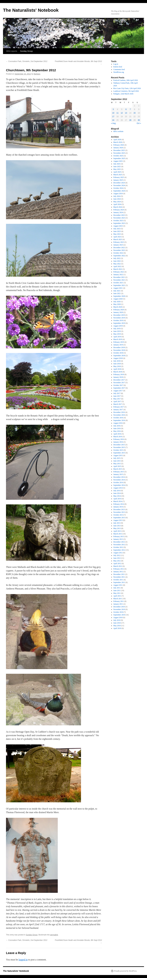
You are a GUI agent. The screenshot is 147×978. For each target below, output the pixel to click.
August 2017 (118, 391)
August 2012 (118, 553)
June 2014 (117, 493)
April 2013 (117, 531)
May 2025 (117, 169)
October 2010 (118, 612)
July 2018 (116, 361)
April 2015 (117, 466)
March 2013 (117, 534)
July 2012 (116, 555)
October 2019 (118, 320)
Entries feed (117, 67)
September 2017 (119, 388)
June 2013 (117, 526)
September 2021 (119, 285)
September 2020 (119, 296)
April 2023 (117, 237)
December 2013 (119, 509)
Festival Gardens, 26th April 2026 (125, 80)
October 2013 (118, 515)
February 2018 (118, 374)
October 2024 (118, 188)
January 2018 (118, 377)
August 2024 (118, 193)
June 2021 (117, 293)
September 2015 (119, 453)
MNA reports (11, 51)
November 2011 (119, 577)
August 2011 (118, 585)
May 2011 (117, 593)
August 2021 (118, 288)
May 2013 (117, 528)
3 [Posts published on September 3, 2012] (113, 109)
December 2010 (119, 607)
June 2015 (117, 461)
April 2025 (117, 172)
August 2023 (118, 226)
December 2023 (119, 215)
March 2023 (117, 239)
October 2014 (118, 482)
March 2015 (117, 469)
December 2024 (119, 183)
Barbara (37, 74)
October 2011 (118, 580)
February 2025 (118, 177)
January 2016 (118, 442)
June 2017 (117, 396)
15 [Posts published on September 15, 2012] (134, 113)
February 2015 (118, 472)
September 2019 (119, 323)
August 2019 (118, 326)
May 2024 (117, 202)
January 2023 (118, 245)
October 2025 (118, 156)
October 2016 (118, 418)
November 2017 (119, 383)
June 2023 (117, 231)
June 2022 (117, 261)
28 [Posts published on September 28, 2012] (130, 120)
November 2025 (119, 153)
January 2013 (118, 539)
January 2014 (118, 507)
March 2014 (117, 501)
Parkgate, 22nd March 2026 (123, 94)
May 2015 (117, 464)
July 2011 (116, 588)
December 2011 (119, 574)
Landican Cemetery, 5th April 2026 (126, 91)
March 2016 (117, 437)
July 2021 (116, 291)
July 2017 (116, 393)
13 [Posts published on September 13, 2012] (126, 113)
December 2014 (119, 477)
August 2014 (118, 488)
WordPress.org (118, 72)
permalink (54, 935)
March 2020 (117, 307)
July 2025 (116, 164)
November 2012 (119, 545)
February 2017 (118, 407)
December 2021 (119, 277)
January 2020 (118, 312)
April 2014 (117, 499)
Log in (115, 64)
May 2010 (117, 626)
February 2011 (118, 601)
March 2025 (117, 175)
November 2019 (119, 318)
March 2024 (117, 207)
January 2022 (118, 274)
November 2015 (119, 447)
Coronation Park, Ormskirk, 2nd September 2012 (26, 61)
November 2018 (119, 350)
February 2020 (118, 310)
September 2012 (119, 550)
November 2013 (119, 512)
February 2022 (118, 272)
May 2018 (117, 366)
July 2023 (116, 229)
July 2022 (116, 258)
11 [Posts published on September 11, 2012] (117, 113)
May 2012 (117, 561)
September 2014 (119, 485)
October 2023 (118, 220)
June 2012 (117, 558)
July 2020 (116, 301)
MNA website (118, 131)
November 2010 (119, 609)
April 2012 (117, 563)
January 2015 (118, 474)
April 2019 (117, 337)
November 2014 (119, 480)
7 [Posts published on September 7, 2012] (130, 109)
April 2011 (117, 596)
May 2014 (117, 496)
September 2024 (119, 191)
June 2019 (117, 331)
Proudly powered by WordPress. (125, 971)
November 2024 (119, 185)
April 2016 (117, 434)
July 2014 (116, 491)
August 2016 (118, 423)
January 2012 (118, 572)
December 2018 (119, 347)
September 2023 (119, 223)
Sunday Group (26, 51)
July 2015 (116, 458)
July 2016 (116, 426)
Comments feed (119, 69)
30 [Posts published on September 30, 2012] (139, 120)
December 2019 (119, 315)
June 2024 (117, 199)
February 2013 (118, 536)
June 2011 (117, 590)
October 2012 (118, 547)
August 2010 (118, 617)
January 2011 (118, 604)
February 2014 (118, 504)
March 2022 (117, 269)
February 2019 (118, 342)
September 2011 (119, 582)
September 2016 (119, 420)
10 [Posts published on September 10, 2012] (113, 113)
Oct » (139, 123)
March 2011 (117, 599)
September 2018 (119, 356)
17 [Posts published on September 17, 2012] (113, 117)
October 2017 (118, 385)
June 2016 (117, 428)
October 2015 (118, 450)
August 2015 (118, 455)
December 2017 (119, 380)
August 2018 (118, 358)
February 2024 (118, 210)
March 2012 (117, 566)
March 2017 (117, 404)
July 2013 (116, 523)
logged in (23, 959)
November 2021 (119, 280)
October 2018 (118, 353)
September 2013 (119, 518)
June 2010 (117, 623)
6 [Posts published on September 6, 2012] (126, 109)
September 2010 (119, 615)
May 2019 (117, 334)
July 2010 (116, 620)
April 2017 (117, 401)
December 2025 (119, 150)
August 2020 (118, 299)
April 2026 (117, 139)
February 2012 (118, 569)
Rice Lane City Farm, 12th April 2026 (127, 88)
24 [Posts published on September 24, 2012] (113, 120)
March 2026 (117, 142)
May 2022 (117, 264)
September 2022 (119, 256)
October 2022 (118, 253)
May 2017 (117, 399)
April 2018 (117, 369)
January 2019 (118, 345)
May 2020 (117, 304)
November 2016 (119, 415)
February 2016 (118, 439)
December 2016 (119, 412)
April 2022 (117, 266)
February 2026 (118, 145)
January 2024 (118, 212)
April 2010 (117, 628)
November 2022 (119, 250)
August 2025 (118, 161)
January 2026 (118, 148)
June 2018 (117, 364)
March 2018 (117, 372)
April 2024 (117, 204)
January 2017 (118, 410)
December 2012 (119, 542)
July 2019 (116, 329)
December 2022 (119, 247)
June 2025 (117, 166)
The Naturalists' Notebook (31, 10)
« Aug (113, 123)
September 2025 (119, 158)
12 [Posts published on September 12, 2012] (122, 113)
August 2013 (118, 520)
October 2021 (118, 283)
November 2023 (119, 218)
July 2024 (116, 196)
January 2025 (118, 180)
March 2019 (117, 339)
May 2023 (117, 234)
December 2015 (119, 445)
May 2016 (117, 431)
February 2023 (118, 242)
